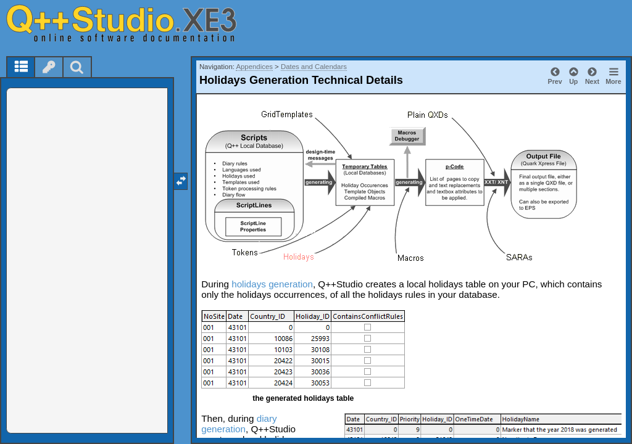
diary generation (238, 423)
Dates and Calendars (314, 66)
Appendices (254, 66)
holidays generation (272, 284)
